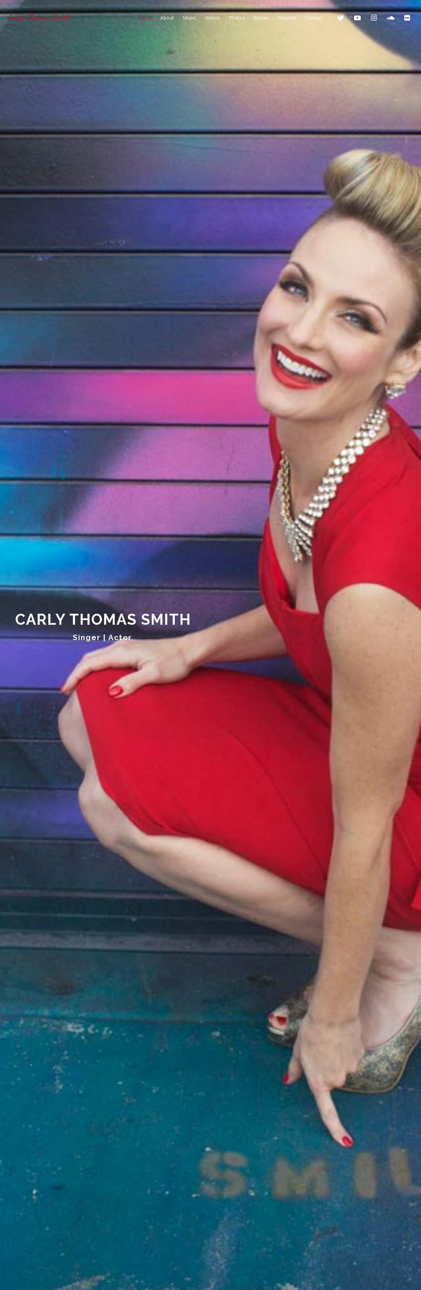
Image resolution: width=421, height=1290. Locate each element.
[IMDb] (407, 17)
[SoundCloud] (390, 17)
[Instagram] (373, 17)
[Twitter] (340, 17)
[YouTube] (357, 17)
